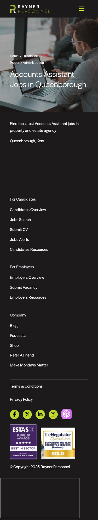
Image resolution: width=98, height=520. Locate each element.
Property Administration (27, 62)
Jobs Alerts (19, 239)
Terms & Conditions (26, 386)
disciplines (31, 55)
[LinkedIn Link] (40, 414)
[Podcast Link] (66, 413)
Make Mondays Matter (29, 365)
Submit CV (19, 229)
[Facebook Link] (14, 414)
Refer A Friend (22, 355)
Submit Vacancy (23, 287)
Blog (14, 325)
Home (14, 55)
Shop (14, 345)
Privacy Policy (21, 399)
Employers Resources (28, 297)
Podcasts (18, 335)
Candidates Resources (29, 249)
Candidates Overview (28, 209)
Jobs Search (20, 219)
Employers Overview (27, 277)
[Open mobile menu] (81, 8)
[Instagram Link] (53, 414)
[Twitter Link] (27, 414)
